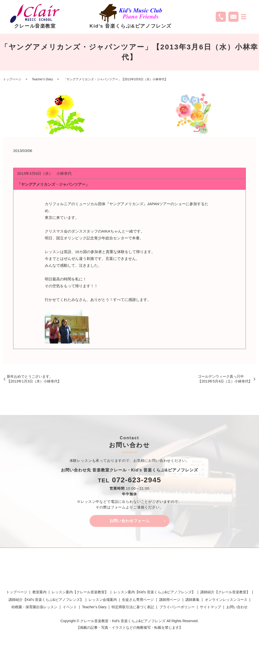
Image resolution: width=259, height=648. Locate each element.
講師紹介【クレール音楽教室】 (225, 593)
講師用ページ (169, 601)
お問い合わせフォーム (129, 521)
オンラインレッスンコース (226, 601)
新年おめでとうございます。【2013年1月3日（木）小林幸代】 (34, 379)
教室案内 (39, 593)
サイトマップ (210, 608)
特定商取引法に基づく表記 (133, 608)
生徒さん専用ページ (138, 601)
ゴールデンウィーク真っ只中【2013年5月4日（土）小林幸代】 (225, 379)
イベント (70, 608)
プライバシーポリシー (177, 608)
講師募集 (192, 601)
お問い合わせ (237, 608)
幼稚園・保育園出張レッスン (34, 608)
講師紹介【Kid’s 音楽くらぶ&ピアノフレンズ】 (46, 601)
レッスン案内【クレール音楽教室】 (80, 593)
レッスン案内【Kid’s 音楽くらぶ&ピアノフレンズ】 (154, 593)
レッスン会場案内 (103, 601)
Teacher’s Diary (42, 79)
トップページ (12, 79)
